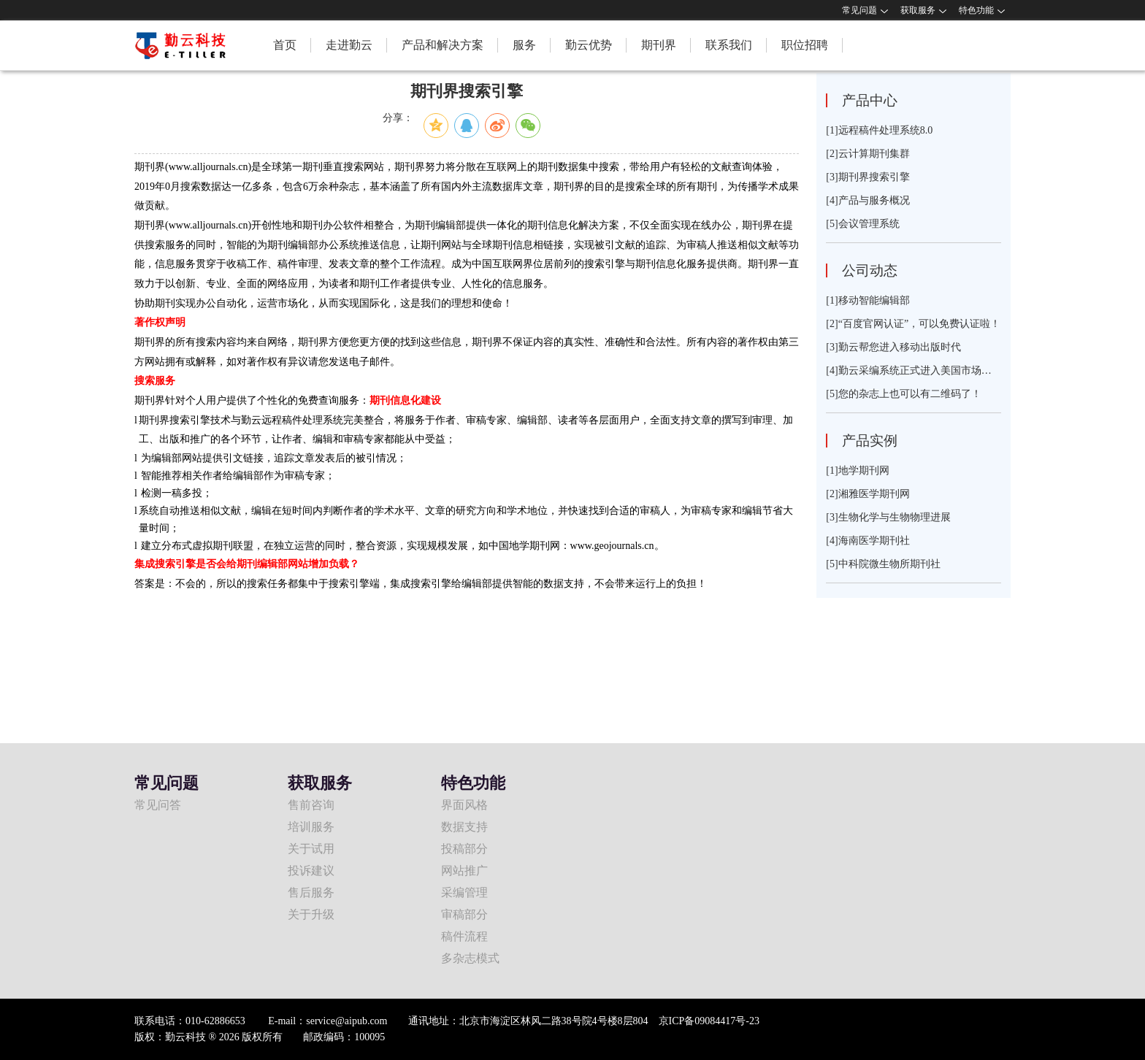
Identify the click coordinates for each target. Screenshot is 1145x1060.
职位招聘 (804, 45)
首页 (284, 45)
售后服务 (311, 892)
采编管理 (464, 892)
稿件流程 (464, 936)
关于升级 (311, 914)
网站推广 (464, 870)
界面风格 (464, 805)
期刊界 (658, 45)
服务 (524, 45)
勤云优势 (588, 45)
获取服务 (917, 10)
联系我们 (728, 45)
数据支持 (464, 827)
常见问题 (859, 10)
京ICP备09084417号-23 (709, 1020)
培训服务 (311, 827)
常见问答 (157, 805)
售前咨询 (311, 805)
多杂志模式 (470, 958)
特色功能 (976, 10)
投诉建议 (311, 870)
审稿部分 (464, 914)
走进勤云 (349, 45)
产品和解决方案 (442, 45)
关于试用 (311, 848)
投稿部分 (464, 848)
